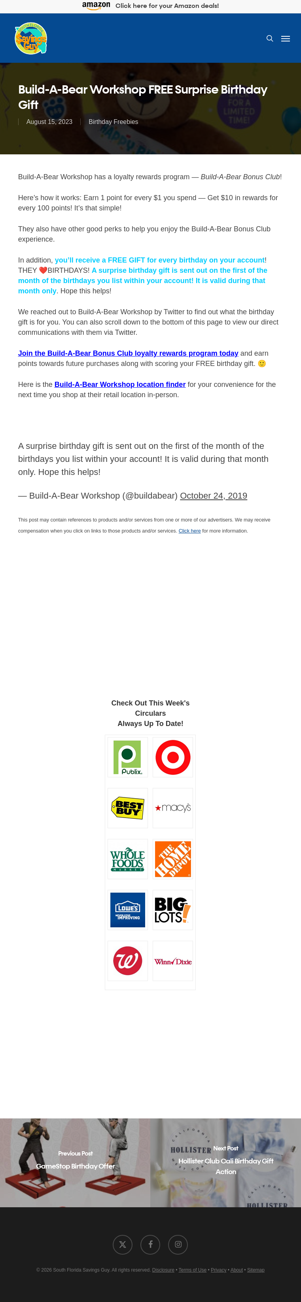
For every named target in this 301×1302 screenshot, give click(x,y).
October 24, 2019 (213, 496)
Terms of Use (193, 1270)
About (237, 1270)
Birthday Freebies (113, 121)
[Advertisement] (150, 623)
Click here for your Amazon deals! (150, 7)
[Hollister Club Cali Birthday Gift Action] (225, 1162)
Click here (190, 531)
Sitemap (256, 1270)
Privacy (218, 1270)
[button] (285, 38)
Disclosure (163, 1270)
